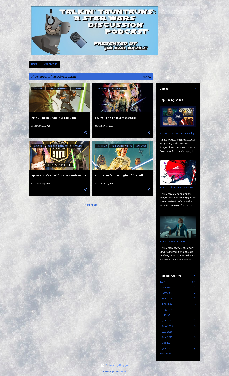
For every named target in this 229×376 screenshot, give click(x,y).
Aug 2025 (167, 309)
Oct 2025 (167, 298)
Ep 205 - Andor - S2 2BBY (172, 241)
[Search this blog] (183, 10)
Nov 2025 (167, 292)
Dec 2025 (167, 287)
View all (147, 77)
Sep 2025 (167, 304)
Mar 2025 (167, 337)
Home (34, 64)
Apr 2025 (167, 331)
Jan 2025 (167, 348)
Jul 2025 (166, 315)
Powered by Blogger (114, 365)
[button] (85, 132)
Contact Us (50, 64)
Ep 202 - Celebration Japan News (176, 187)
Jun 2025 (167, 320)
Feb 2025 (167, 342)
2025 (162, 281)
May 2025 (167, 326)
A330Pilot (122, 372)
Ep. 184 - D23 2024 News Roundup (177, 133)
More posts (91, 205)
